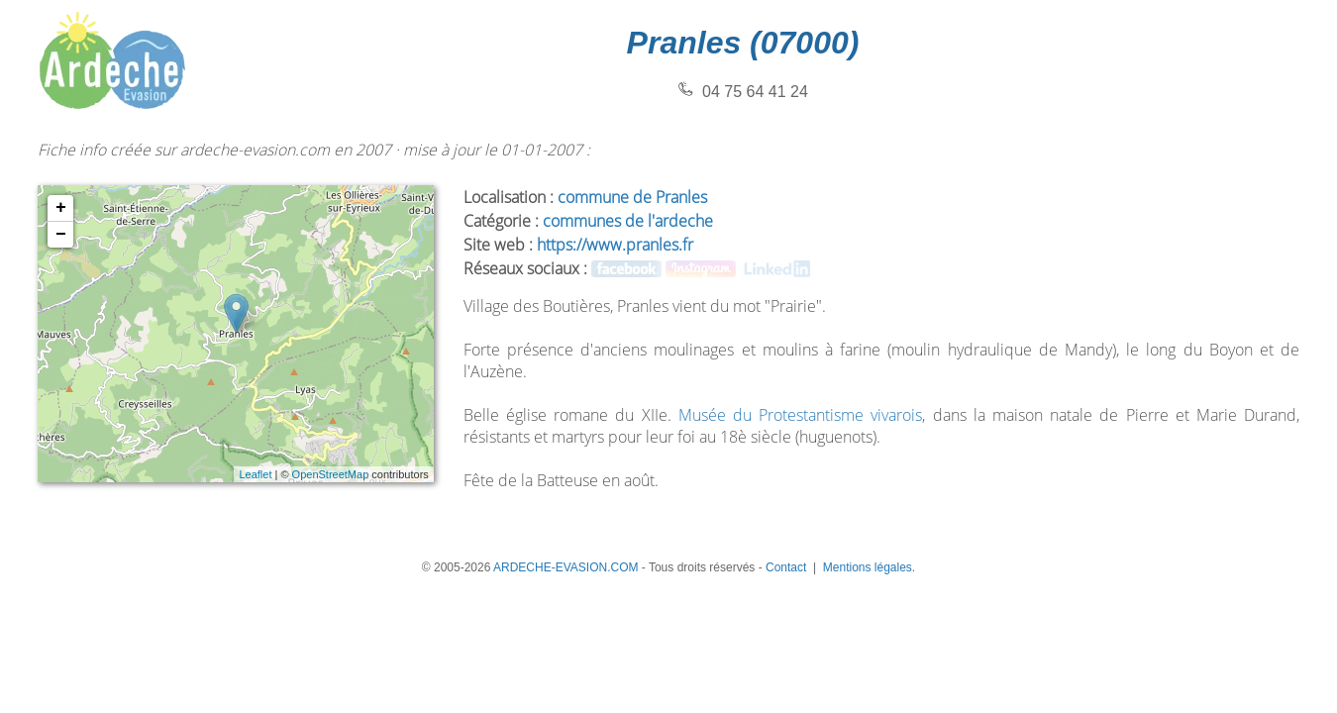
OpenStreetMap (330, 474)
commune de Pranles (632, 197)
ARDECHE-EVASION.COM (565, 567)
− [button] (60, 235)
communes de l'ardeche (628, 221)
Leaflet (255, 474)
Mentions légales (867, 567)
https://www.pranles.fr (615, 244)
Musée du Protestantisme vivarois (800, 415)
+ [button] (60, 208)
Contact (786, 567)
